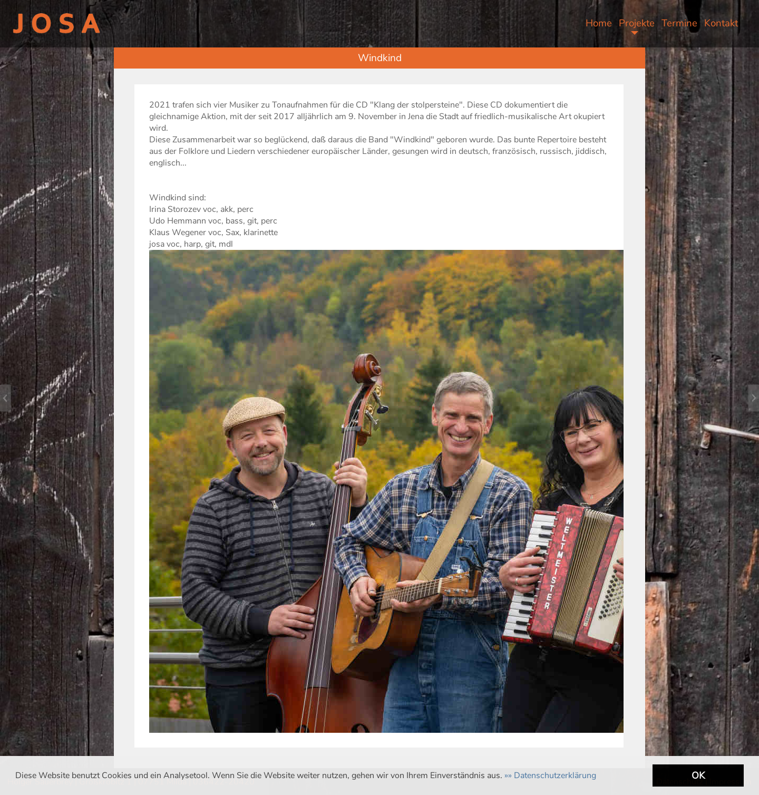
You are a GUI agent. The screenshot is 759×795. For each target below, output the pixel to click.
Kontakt (721, 23)
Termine (679, 23)
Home (599, 23)
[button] (550, 775)
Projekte (637, 23)
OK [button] (698, 775)
